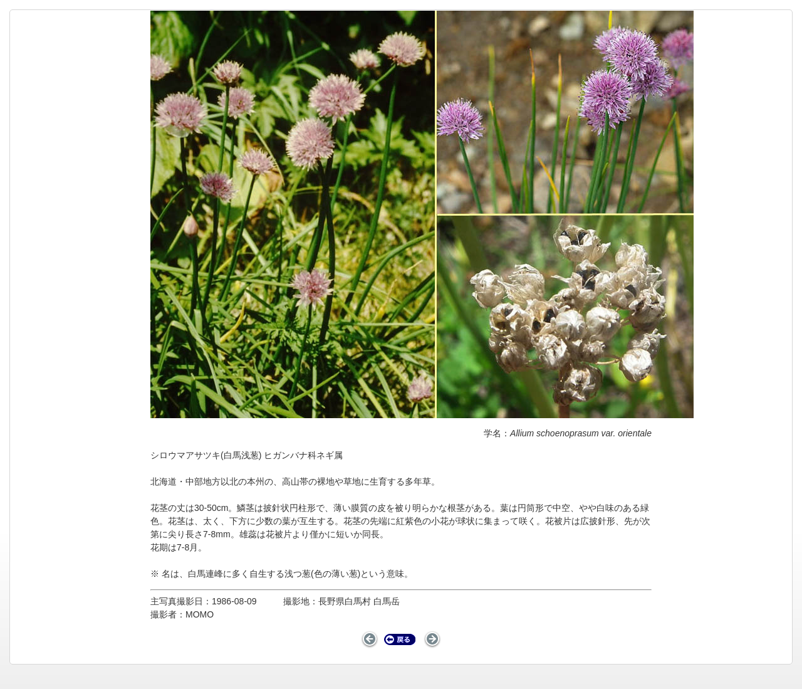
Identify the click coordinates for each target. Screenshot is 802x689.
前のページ (370, 639)
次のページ (432, 639)
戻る (400, 639)
